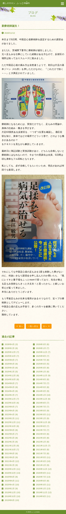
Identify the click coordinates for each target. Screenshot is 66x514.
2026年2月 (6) (11, 348)
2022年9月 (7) (42, 426)
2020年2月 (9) (11, 488)
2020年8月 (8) (11, 477)
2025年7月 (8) (42, 360)
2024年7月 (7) (42, 383)
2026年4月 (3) (11, 344)
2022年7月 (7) (42, 430)
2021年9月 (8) (42, 449)
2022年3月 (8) (42, 438)
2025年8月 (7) (11, 360)
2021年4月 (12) (11, 461)
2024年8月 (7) (11, 383)
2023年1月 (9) (42, 418)
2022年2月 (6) (11, 442)
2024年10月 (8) (11, 379)
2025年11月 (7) (43, 352)
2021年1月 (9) (42, 465)
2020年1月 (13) (43, 488)
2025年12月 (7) (11, 352)
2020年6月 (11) (11, 481)
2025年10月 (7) (11, 356)
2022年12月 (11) (12, 422)
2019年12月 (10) (12, 492)
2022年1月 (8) (42, 442)
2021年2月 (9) (11, 465)
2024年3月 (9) (42, 391)
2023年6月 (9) (11, 410)
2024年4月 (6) (11, 391)
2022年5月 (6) (42, 434)
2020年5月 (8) (42, 481)
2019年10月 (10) (12, 496)
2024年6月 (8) (11, 387)
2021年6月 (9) (11, 457)
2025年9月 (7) (42, 356)
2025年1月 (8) (42, 372)
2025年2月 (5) (11, 372)
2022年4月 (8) (11, 438)
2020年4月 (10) (11, 485)
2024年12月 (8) (11, 375)
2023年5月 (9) (42, 410)
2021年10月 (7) (11, 449)
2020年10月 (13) (12, 473)
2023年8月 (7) (11, 407)
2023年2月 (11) (11, 418)
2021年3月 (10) (43, 461)
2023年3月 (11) (43, 414)
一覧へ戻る (33, 326)
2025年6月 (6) (11, 364)
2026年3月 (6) (42, 344)
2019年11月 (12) (44, 492)
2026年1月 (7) (42, 348)
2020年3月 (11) (43, 485)
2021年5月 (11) (43, 457)
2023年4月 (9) (11, 414)
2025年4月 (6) (11, 368)
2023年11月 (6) (43, 399)
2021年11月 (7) (43, 446)
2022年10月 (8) (11, 426)
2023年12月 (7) (11, 399)
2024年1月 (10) (43, 395)
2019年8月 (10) (11, 500)
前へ (19, 326)
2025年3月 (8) (42, 368)
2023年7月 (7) (42, 407)
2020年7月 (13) (43, 477)
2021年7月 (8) (42, 453)
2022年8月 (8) (11, 430)
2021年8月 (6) (11, 453)
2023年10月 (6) (11, 403)
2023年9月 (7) (42, 403)
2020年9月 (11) (43, 473)
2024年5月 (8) (42, 387)
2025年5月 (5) (42, 364)
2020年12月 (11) (12, 469)
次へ (46, 326)
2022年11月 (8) (43, 422)
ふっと (16, 3)
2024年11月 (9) (43, 375)
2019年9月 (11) (43, 496)
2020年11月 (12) (44, 469)
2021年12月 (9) (11, 446)
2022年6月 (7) (11, 434)
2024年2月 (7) (11, 395)
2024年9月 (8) (42, 379)
